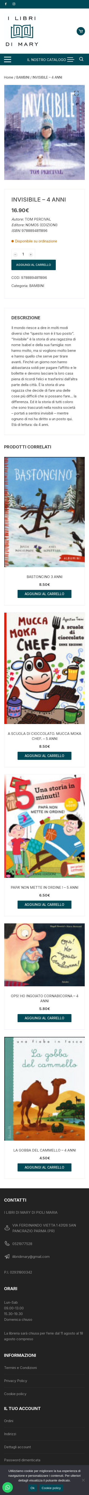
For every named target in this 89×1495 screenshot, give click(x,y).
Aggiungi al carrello (33, 265)
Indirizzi (10, 1434)
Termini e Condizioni (20, 1367)
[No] (83, 1480)
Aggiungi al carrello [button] (44, 594)
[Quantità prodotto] (23, 254)
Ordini (8, 1421)
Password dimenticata (22, 1460)
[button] (76, 93)
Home (8, 77)
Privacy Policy (15, 1380)
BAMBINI (22, 77)
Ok (33, 1488)
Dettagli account (17, 1447)
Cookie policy (15, 1394)
